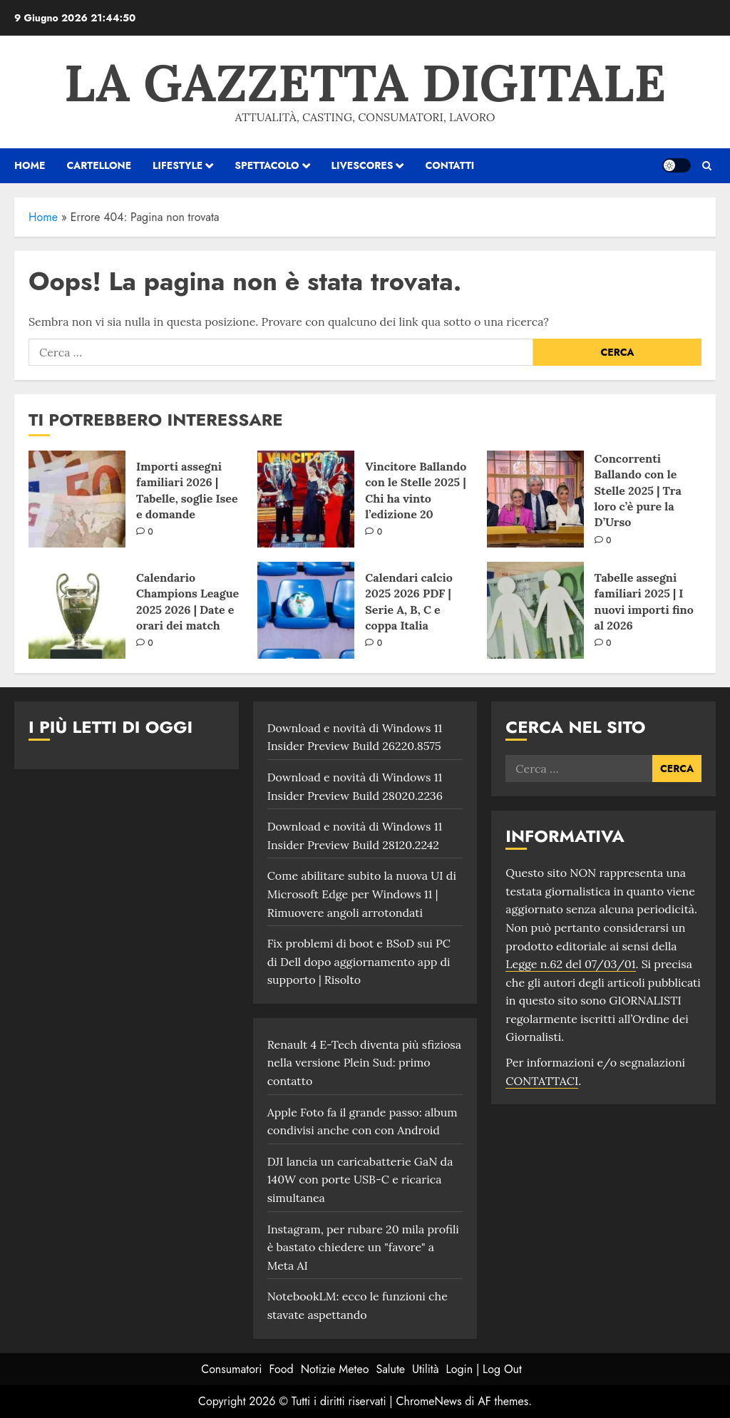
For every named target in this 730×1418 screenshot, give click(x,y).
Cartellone (98, 165)
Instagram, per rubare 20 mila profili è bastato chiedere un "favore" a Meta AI (363, 1247)
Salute (390, 1369)
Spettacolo (267, 165)
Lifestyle (177, 165)
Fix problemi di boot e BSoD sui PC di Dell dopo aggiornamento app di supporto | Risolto (359, 961)
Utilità (425, 1369)
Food (281, 1369)
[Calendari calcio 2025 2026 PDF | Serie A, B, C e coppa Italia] (305, 610)
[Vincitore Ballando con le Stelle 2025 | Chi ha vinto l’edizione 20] (305, 499)
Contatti (449, 165)
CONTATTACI (541, 1081)
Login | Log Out (483, 1369)
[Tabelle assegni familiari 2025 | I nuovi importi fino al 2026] (535, 610)
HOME (29, 165)
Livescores (362, 165)
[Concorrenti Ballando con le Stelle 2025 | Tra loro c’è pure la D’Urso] (535, 499)
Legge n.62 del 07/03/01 (570, 964)
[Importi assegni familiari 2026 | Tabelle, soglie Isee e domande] (77, 499)
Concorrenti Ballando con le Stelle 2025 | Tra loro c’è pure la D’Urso (638, 490)
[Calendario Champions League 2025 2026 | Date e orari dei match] (77, 610)
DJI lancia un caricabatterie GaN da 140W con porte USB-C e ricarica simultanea (360, 1179)
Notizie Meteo (335, 1369)
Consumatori (231, 1369)
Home (43, 217)
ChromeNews (429, 1401)
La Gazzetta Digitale (365, 82)
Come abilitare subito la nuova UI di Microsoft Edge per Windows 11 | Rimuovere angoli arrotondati (361, 893)
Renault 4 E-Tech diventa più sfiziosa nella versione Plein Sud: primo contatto (364, 1062)
